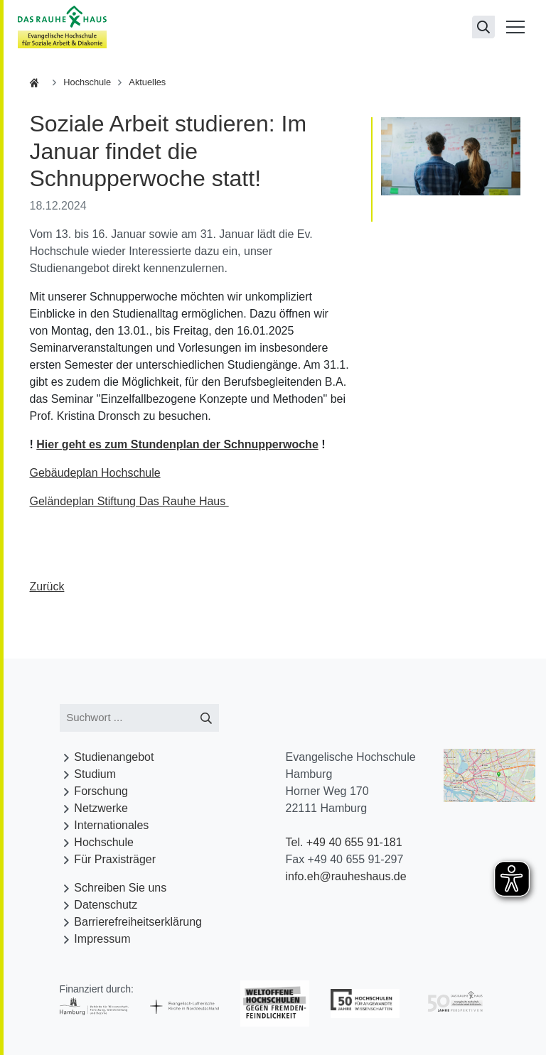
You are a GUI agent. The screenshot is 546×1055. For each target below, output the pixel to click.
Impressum (102, 939)
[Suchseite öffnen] (483, 27)
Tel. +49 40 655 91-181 (343, 842)
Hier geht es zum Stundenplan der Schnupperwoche (177, 444)
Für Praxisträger (115, 859)
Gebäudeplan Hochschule (95, 473)
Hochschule (87, 82)
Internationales (111, 825)
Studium (95, 774)
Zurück (47, 586)
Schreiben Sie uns (120, 888)
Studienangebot (114, 757)
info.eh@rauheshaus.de (345, 876)
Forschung (101, 791)
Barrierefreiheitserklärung (138, 922)
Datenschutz (105, 905)
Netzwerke (101, 808)
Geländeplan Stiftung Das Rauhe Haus (129, 501)
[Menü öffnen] (515, 27)
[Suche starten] (206, 718)
